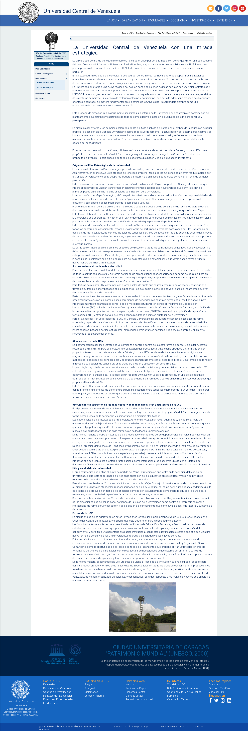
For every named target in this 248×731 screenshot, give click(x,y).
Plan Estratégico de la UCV (168, 33)
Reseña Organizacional (144, 33)
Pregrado (90, 684)
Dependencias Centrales (57, 688)
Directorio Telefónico (220, 688)
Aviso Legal (143, 726)
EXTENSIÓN (227, 20)
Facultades (49, 684)
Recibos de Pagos (136, 688)
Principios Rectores (45, 82)
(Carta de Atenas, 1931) (196, 668)
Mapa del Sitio (217, 691)
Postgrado (90, 688)
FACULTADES (158, 20)
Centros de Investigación (57, 691)
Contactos (39, 98)
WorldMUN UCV (176, 684)
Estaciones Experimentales (58, 699)
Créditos (199, 726)
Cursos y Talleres (94, 695)
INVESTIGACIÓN (202, 20)
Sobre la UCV (127, 33)
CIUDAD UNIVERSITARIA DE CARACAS (161, 647)
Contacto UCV (120, 726)
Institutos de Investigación (58, 695)
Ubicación (132, 726)
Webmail (130, 684)
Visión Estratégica (45, 87)
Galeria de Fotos (42, 93)
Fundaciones (50, 703)
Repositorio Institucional (139, 699)
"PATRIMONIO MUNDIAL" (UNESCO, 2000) (157, 653)
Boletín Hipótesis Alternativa (183, 688)
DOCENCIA (180, 20)
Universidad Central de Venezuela (81, 11)
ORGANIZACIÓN (134, 20)
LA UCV (113, 20)
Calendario (215, 684)
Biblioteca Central (135, 691)
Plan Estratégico (42, 69)
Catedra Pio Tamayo (178, 699)
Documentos (188, 33)
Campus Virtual (134, 695)
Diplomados (91, 691)
